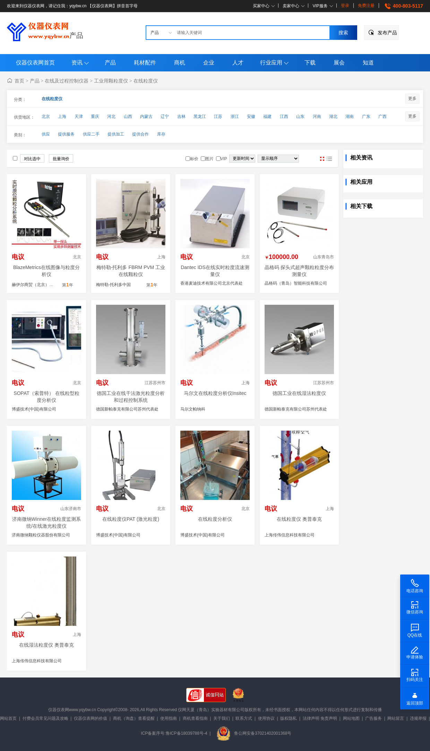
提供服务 (66, 134)
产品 (76, 35)
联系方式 (243, 718)
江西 (284, 116)
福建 (267, 116)
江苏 (218, 116)
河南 (317, 116)
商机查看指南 (195, 718)
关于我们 (221, 718)
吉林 (181, 116)
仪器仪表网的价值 (90, 718)
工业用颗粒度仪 (111, 81)
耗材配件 (145, 63)
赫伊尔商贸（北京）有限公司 (39, 284)
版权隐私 (288, 718)
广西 (382, 116)
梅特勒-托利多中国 (113, 284)
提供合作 (140, 134)
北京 (46, 116)
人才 (237, 63)
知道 (368, 63)
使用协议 (266, 718)
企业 (208, 63)
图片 (322, 158)
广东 (366, 116)
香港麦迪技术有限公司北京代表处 (211, 283)
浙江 (235, 116)
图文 (329, 158)
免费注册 (366, 5)
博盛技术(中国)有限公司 (34, 409)
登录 (345, 5)
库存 (161, 134)
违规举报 (418, 718)
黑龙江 (200, 116)
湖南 (349, 116)
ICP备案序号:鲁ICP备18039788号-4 (174, 733)
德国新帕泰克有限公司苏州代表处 (127, 409)
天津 (79, 116)
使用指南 (168, 718)
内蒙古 (146, 116)
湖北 (333, 116)
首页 (19, 81)
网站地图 (351, 718)
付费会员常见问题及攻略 (45, 718)
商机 (179, 63)
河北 (111, 116)
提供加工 (116, 134)
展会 (339, 63)
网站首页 (8, 718)
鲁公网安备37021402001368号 (253, 733)
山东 (300, 116)
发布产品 (387, 32)
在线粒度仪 (146, 81)
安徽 (251, 116)
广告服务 (373, 718)
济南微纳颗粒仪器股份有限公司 (41, 535)
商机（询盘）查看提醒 (134, 718)
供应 (46, 134)
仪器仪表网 (58, 709)
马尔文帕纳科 (192, 409)
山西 (128, 116)
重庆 (95, 116)
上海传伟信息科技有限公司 (290, 535)
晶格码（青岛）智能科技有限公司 (296, 283)
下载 (310, 63)
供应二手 (91, 134)
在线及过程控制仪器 (66, 81)
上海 (62, 116)
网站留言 (395, 718)
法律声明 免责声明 (320, 718)
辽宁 (165, 116)
